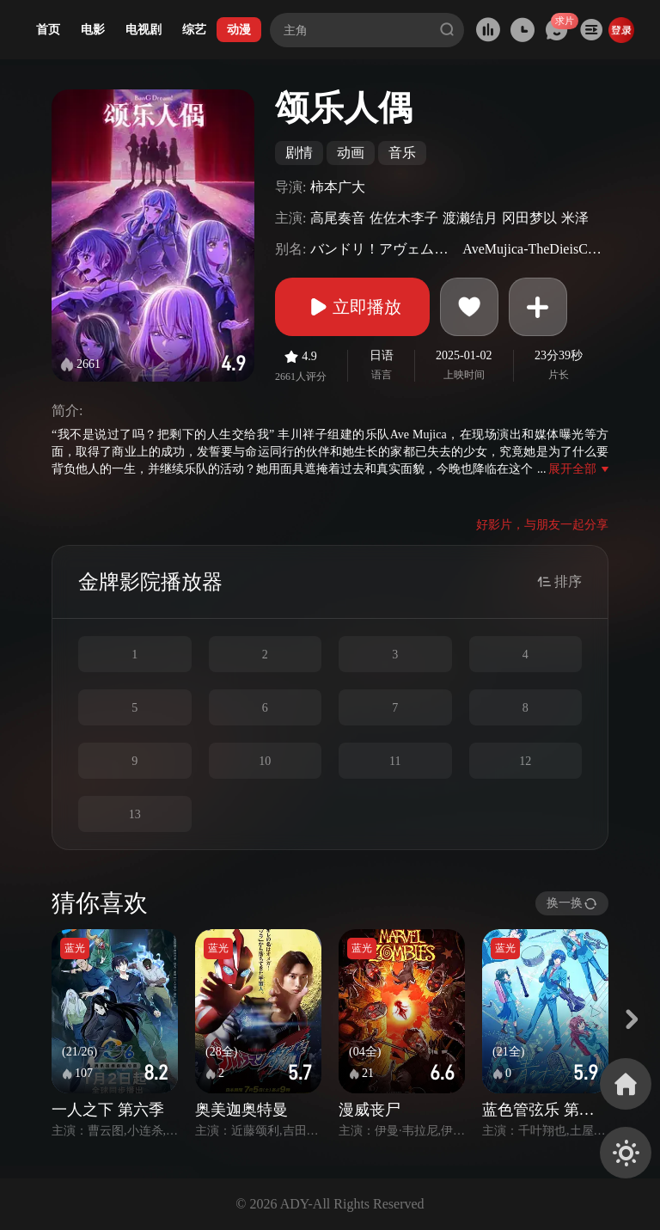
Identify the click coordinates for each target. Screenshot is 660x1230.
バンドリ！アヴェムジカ (384, 249)
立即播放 (352, 306)
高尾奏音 (337, 218)
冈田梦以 (529, 218)
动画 (350, 152)
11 (394, 761)
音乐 (402, 152)
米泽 (575, 218)
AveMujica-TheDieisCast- (533, 249)
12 (525, 761)
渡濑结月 (470, 218)
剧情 (299, 152)
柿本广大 (337, 187)
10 (265, 761)
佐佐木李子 (404, 218)
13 (135, 814)
